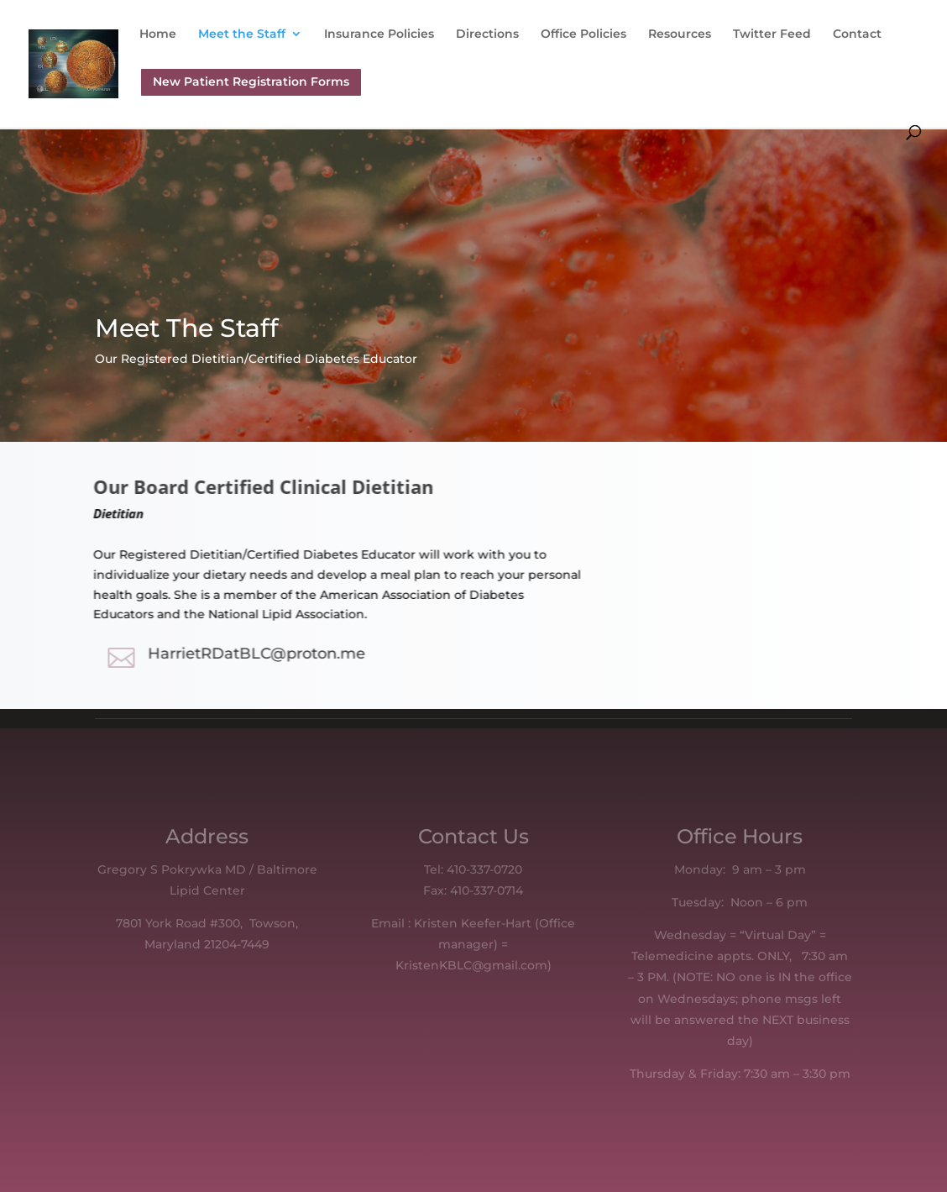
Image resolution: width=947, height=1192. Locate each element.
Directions (487, 34)
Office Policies (583, 34)
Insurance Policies (379, 34)
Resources (679, 34)
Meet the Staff (241, 34)
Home (157, 34)
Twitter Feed (772, 34)
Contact (857, 34)
